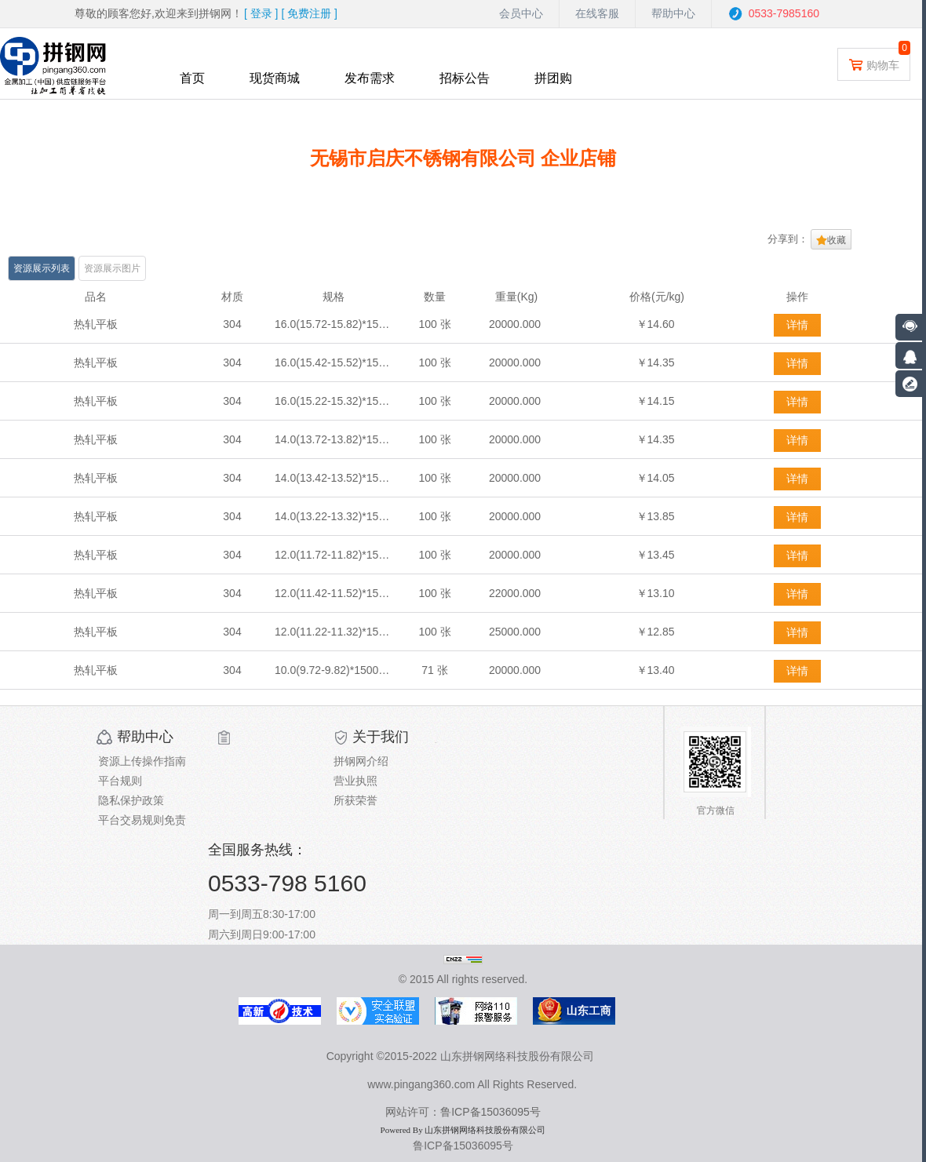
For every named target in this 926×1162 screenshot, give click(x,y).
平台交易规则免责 (142, 820)
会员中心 (521, 13)
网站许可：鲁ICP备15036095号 (463, 1112)
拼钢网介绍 (361, 761)
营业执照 (355, 780)
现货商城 (275, 78)
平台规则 (120, 780)
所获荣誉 (355, 800)
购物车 (873, 63)
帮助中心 (673, 13)
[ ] (261, 13)
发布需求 (370, 78)
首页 (192, 78)
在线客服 (597, 13)
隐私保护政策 (131, 800)
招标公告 (464, 78)
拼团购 (553, 78)
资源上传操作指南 (142, 761)
